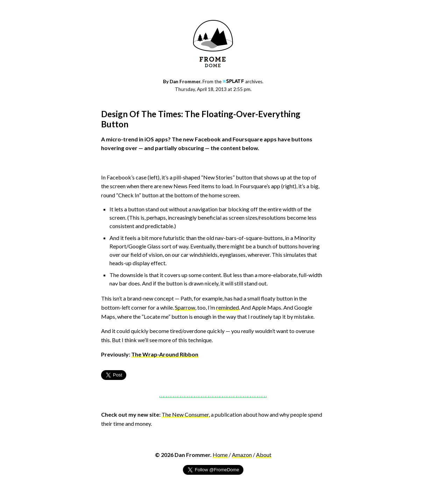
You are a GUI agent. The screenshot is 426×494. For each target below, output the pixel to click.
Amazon (242, 454)
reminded (227, 307)
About (263, 454)
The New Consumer (185, 414)
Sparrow (185, 307)
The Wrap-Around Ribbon (164, 354)
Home (220, 454)
